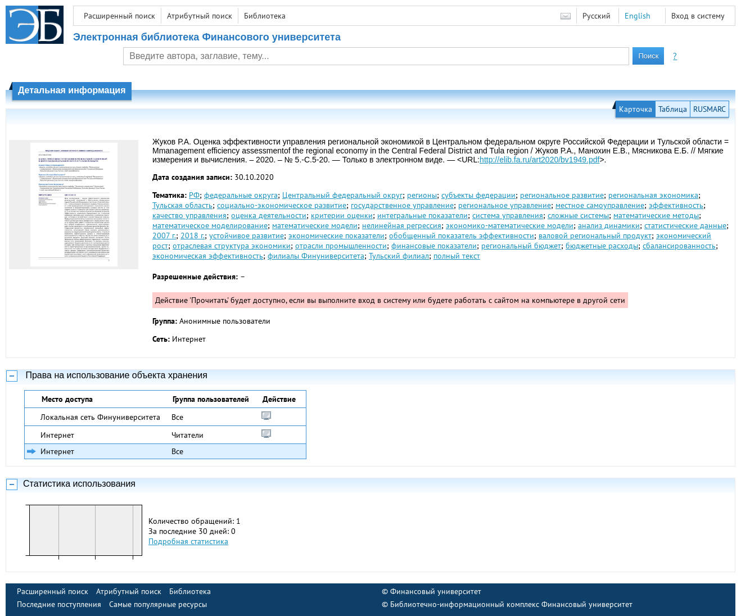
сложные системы (578, 215)
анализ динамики (609, 225)
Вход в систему (698, 16)
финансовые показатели (434, 246)
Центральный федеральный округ (342, 195)
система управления (507, 215)
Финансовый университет (435, 591)
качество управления (189, 215)
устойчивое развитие (246, 235)
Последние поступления (59, 604)
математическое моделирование (210, 225)
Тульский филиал (399, 256)
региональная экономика (653, 195)
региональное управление (504, 205)
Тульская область (182, 205)
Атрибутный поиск (199, 16)
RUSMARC (709, 109)
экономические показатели (336, 235)
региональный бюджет (521, 246)
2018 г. (192, 235)
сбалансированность (679, 246)
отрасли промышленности (341, 246)
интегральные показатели (422, 215)
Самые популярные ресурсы (158, 604)
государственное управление (402, 205)
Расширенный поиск (119, 16)
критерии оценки (342, 215)
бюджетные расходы (602, 246)
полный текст (456, 256)
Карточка (635, 109)
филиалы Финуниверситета (316, 256)
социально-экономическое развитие (281, 205)
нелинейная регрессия (401, 225)
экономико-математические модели (509, 225)
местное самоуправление (599, 205)
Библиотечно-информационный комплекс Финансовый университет (511, 604)
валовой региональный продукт (595, 235)
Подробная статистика (188, 541)
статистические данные (685, 225)
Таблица (672, 109)
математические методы (656, 215)
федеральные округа (241, 195)
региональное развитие (562, 195)
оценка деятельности (268, 215)
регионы (422, 195)
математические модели (315, 225)
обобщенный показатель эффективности (461, 235)
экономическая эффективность (207, 256)
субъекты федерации (478, 195)
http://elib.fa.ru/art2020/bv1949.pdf (539, 159)
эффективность (676, 205)
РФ (194, 195)
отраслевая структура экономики (232, 246)
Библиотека (265, 16)
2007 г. (164, 235)
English (637, 16)
